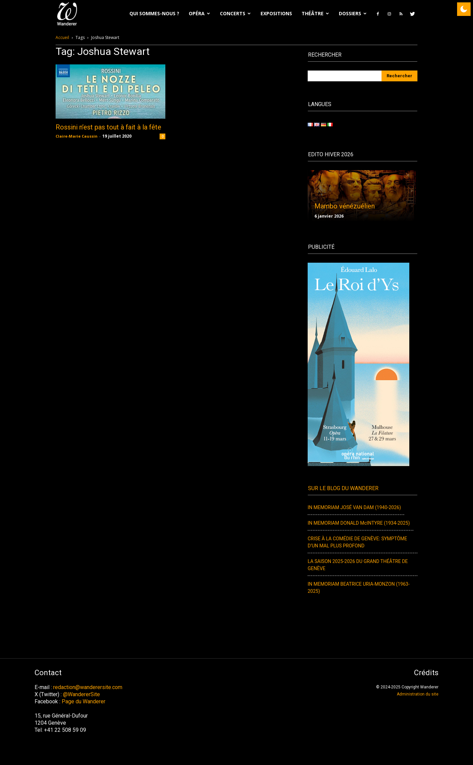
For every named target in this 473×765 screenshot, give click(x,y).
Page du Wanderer (83, 701)
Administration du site (417, 694)
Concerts (235, 13)
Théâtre (315, 13)
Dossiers (353, 13)
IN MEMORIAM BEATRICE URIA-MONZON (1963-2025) (359, 588)
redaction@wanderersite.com (87, 687)
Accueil (62, 37)
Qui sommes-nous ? (154, 13)
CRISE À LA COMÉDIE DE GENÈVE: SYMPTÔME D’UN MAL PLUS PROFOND (357, 542)
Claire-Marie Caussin (77, 136)
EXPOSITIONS (276, 13)
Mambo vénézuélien (344, 206)
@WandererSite (81, 694)
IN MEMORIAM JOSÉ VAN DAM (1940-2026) (354, 507)
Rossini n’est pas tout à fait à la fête (108, 127)
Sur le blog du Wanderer (343, 488)
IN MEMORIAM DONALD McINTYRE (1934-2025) (359, 523)
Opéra (199, 13)
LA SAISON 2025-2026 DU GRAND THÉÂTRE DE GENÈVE (358, 565)
